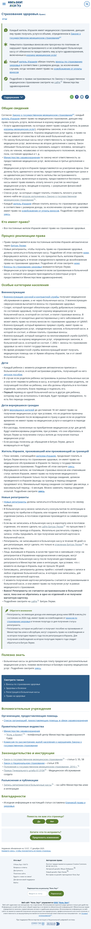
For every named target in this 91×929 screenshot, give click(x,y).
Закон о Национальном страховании (24, 763)
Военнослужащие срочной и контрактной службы (31, 296)
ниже (86, 252)
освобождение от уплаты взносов (40, 210)
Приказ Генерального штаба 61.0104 (24, 770)
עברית (4, 19)
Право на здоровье (15, 696)
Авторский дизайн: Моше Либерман (60, 869)
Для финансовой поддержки (24, 880)
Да (39, 821)
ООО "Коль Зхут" (61, 902)
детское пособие (13, 374)
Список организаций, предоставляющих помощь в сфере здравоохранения (46, 720)
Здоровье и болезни (16, 688)
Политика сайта (20, 873)
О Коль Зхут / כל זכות (21, 864)
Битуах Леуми (18, 245)
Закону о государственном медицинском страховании (42, 115)
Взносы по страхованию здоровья (23, 266)
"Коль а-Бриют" (14, 734)
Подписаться (56, 894)
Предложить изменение (45, 837)
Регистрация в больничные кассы (23, 692)
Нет (52, 821)
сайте (57, 82)
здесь (7, 214)
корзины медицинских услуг (19, 129)
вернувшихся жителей (22, 409)
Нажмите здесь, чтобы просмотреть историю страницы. (26, 851)
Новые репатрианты (15, 501)
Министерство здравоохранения (22, 157)
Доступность (18, 870)
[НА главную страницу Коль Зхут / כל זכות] (17, 4)
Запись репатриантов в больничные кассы (28, 784)
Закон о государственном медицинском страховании (33, 759)
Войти (16, 883)
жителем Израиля (46, 455)
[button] (4, 4)
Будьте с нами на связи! (23, 876)
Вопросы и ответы (20, 867)
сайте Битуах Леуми (52, 526)
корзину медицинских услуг (41, 55)
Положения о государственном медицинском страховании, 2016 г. (40, 766)
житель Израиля (28, 61)
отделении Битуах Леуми (68, 544)
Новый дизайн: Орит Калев (56, 872)
